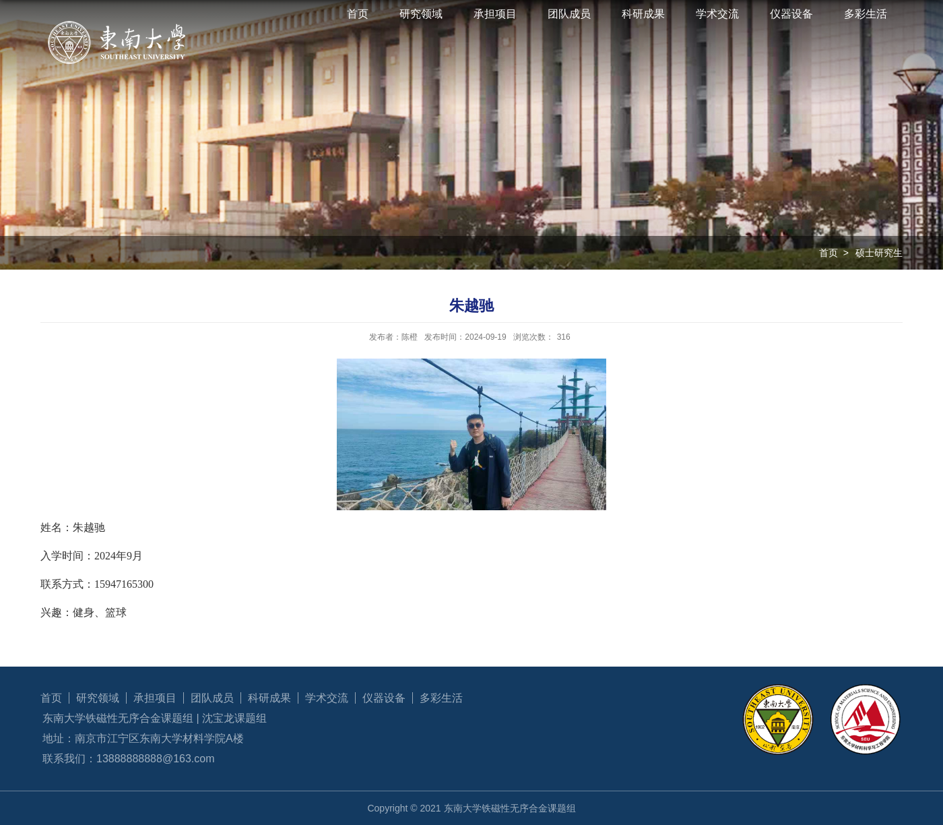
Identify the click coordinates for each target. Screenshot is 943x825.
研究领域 (421, 14)
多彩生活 (865, 14)
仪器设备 (791, 14)
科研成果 (643, 14)
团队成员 (569, 14)
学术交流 (717, 14)
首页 (357, 14)
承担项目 (495, 14)
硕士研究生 (879, 252)
